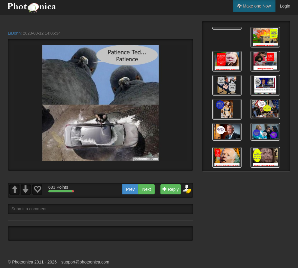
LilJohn (14, 33)
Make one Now (254, 6)
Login (285, 6)
